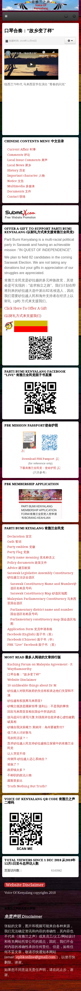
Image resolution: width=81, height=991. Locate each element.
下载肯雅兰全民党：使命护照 (38, 468)
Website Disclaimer (25, 885)
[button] (70, 40)
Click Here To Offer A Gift (25, 308)
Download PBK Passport (38, 458)
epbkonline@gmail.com (35, 957)
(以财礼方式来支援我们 (22, 316)
